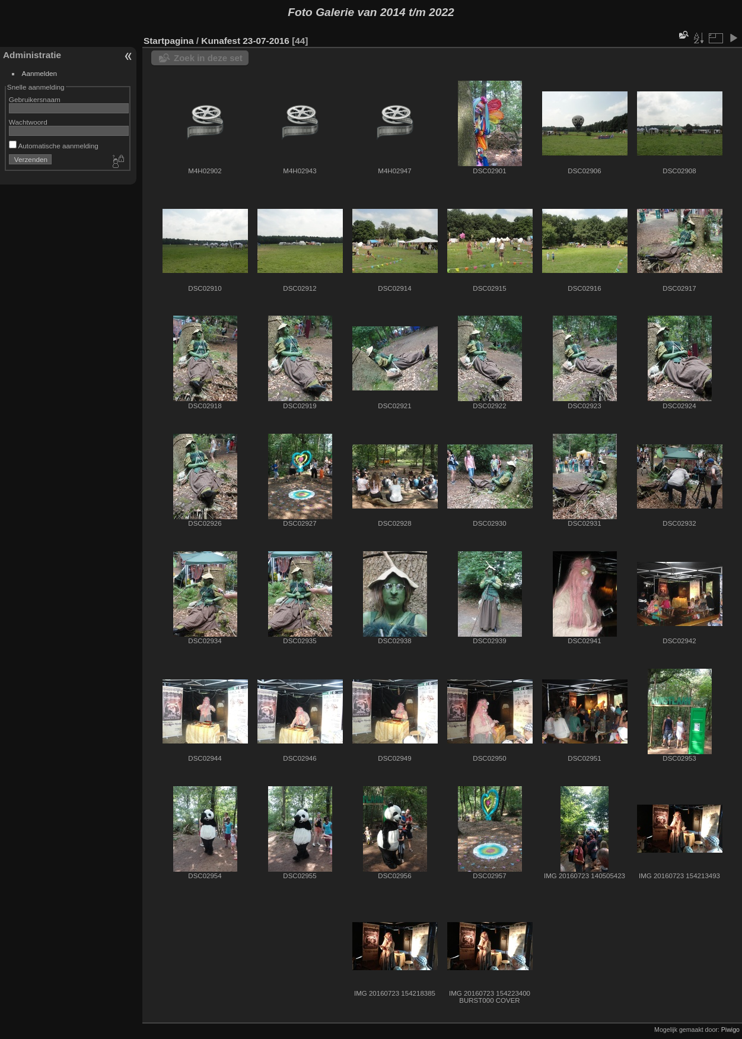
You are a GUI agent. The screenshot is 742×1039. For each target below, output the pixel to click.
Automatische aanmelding (53, 146)
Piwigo (730, 1029)
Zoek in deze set (208, 58)
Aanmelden (40, 73)
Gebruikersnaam (34, 99)
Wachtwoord (28, 122)
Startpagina (169, 41)
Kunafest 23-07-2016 (245, 41)
